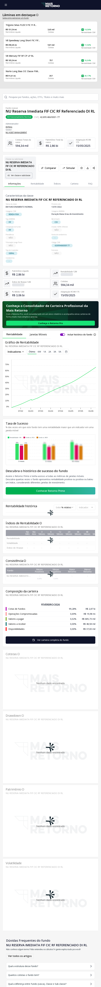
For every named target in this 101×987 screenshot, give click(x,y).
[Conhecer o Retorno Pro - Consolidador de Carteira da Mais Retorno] (50, 323)
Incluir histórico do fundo (79, 334)
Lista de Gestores (59, 962)
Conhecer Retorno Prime (50, 463)
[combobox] (65, 480)
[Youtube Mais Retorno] (16, 960)
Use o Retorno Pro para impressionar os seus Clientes (66, 983)
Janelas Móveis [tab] (38, 334)
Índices (57, 183)
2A (49, 351)
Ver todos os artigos (20, 898)
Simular (69, 168)
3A (54, 351)
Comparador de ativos (19, 983)
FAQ (90, 183)
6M (39, 351)
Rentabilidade (37, 183)
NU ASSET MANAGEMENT (16, 132)
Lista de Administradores (63, 967)
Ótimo (32, 352)
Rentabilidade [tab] (14, 334)
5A (60, 351)
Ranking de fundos (60, 954)
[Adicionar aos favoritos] (81, 168)
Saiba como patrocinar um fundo (15, 18)
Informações (14, 183)
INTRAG (9, 127)
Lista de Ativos (58, 958)
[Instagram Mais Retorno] (9, 960)
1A (44, 351)
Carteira (74, 183)
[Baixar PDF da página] (87, 168)
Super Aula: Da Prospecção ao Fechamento (60, 978)
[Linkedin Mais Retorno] (44, 960)
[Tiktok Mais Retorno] (37, 960)
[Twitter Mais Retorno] (23, 960)
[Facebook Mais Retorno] (30, 960)
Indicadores (16, 351)
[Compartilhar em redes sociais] (94, 168)
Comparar (48, 168)
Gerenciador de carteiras (20, 978)
